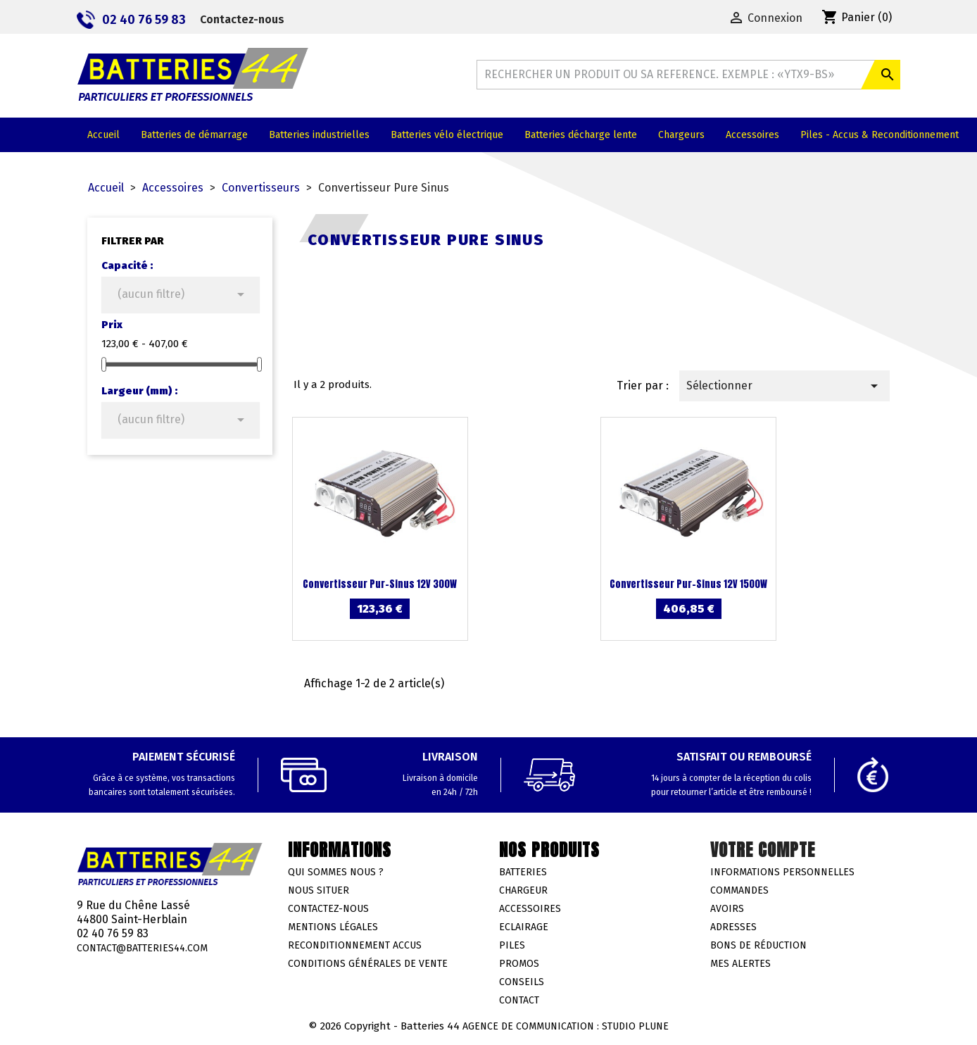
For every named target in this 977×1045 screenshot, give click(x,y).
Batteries (523, 872)
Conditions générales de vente (368, 964)
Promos (519, 964)
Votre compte (762, 850)
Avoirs (727, 909)
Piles (512, 945)
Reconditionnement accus (355, 945)
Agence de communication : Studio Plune (565, 1026)
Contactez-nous (242, 19)
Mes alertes (740, 964)
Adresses (733, 927)
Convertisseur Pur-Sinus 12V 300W (380, 584)
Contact (519, 1000)
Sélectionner (784, 385)
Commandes (739, 890)
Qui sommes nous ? (336, 872)
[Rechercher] (688, 74)
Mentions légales (333, 927)
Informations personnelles (782, 872)
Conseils (521, 982)
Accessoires (530, 909)
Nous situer (318, 890)
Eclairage (523, 927)
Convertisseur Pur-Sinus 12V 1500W (688, 584)
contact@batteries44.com (142, 948)
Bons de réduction (758, 945)
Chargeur (523, 890)
